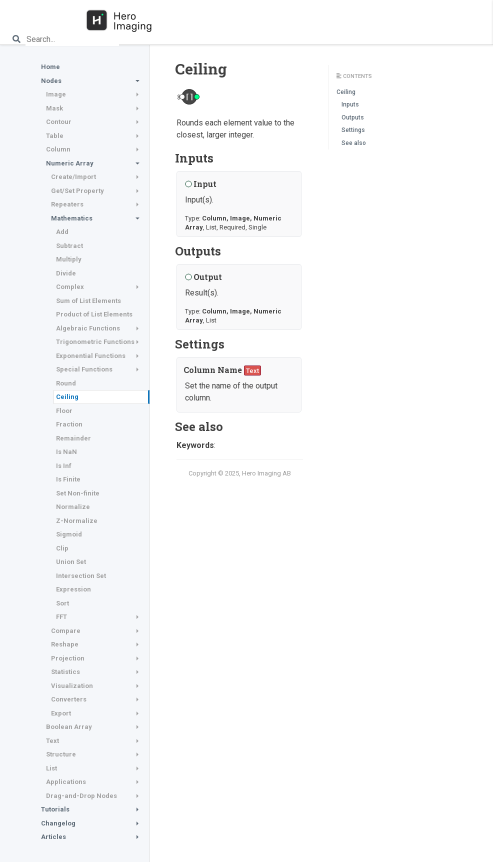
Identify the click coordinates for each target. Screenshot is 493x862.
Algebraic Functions (88, 328)
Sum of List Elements (88, 300)
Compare (65, 630)
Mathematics (71, 218)
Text (52, 740)
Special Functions (84, 369)
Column (58, 149)
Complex (70, 286)
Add (62, 232)
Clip (62, 548)
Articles (53, 836)
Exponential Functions (91, 356)
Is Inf (64, 466)
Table (55, 136)
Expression (73, 589)
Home (50, 66)
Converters (68, 699)
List (51, 768)
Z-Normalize (77, 520)
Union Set (71, 562)
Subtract (69, 246)
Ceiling (67, 396)
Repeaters (67, 204)
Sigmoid (69, 534)
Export (61, 713)
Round (66, 383)
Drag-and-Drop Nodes (81, 796)
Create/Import (73, 176)
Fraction (69, 424)
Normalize (73, 506)
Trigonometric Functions (95, 342)
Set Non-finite (78, 493)
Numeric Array (70, 163)
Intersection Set (81, 576)
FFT (61, 616)
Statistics (65, 672)
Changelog (58, 823)
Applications (66, 782)
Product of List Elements (94, 314)
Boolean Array (69, 726)
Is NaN (66, 452)
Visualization (72, 686)
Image (56, 94)
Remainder (73, 438)
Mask (54, 108)
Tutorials (55, 809)
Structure (61, 754)
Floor (64, 410)
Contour (59, 122)
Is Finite (68, 479)
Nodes (51, 80)
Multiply (69, 259)
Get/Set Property (77, 190)
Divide (66, 273)
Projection (67, 658)
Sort (62, 603)
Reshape (64, 644)
